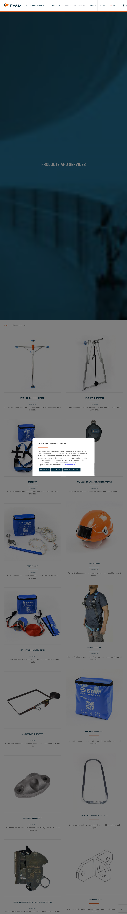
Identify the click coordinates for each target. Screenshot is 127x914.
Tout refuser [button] (56, 469)
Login (102, 5)
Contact (93, 5)
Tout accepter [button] (44, 469)
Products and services (75, 5)
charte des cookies (68, 465)
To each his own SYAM (35, 5)
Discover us (55, 5)
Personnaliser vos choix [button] (71, 469)
